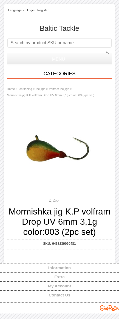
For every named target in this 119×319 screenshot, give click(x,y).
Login (31, 10)
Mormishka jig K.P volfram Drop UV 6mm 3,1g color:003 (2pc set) (50, 95)
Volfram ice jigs (59, 88)
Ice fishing (25, 88)
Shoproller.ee (109, 308)
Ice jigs (40, 88)
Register (43, 10)
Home (11, 88)
